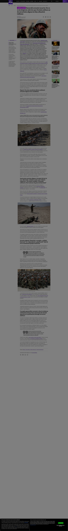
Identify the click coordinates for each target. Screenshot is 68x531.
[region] (34, 525)
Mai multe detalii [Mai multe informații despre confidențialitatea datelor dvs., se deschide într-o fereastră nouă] (26, 522)
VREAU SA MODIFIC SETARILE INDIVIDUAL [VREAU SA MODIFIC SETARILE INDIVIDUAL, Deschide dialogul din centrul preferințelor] (60, 525)
